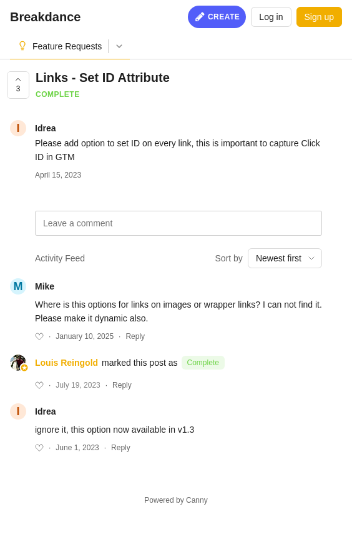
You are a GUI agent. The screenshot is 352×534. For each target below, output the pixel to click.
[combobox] (285, 258)
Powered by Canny (175, 500)
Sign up (319, 17)
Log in (271, 17)
